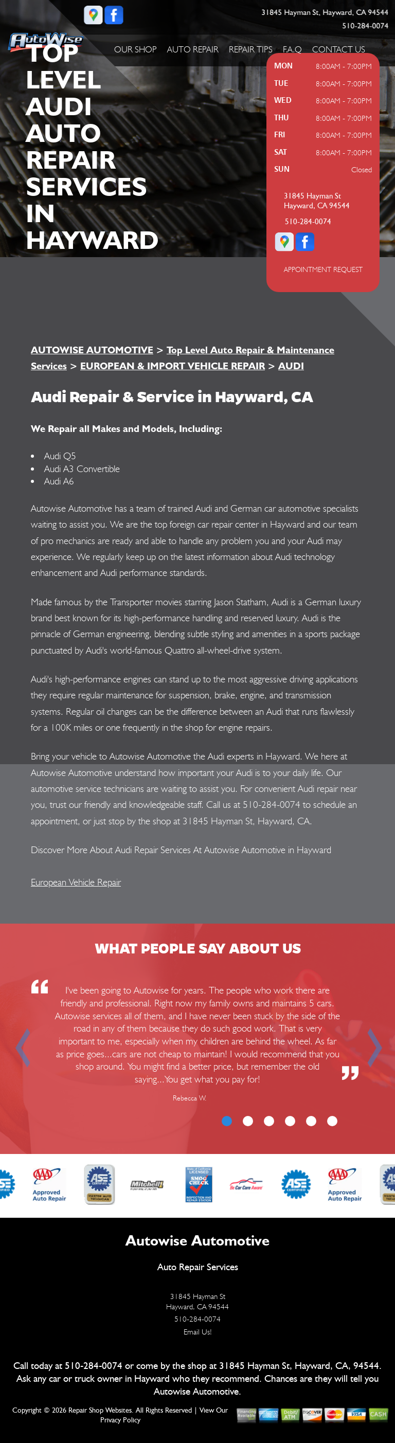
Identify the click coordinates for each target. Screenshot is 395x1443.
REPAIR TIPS (251, 49)
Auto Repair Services (197, 1267)
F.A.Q (292, 49)
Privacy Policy (120, 1420)
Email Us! (198, 1332)
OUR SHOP (135, 49)
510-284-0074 (365, 26)
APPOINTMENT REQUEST (323, 269)
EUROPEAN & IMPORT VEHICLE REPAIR (172, 365)
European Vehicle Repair (76, 882)
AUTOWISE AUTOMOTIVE (92, 349)
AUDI (291, 365)
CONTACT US (338, 49)
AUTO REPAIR (193, 49)
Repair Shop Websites (100, 1410)
